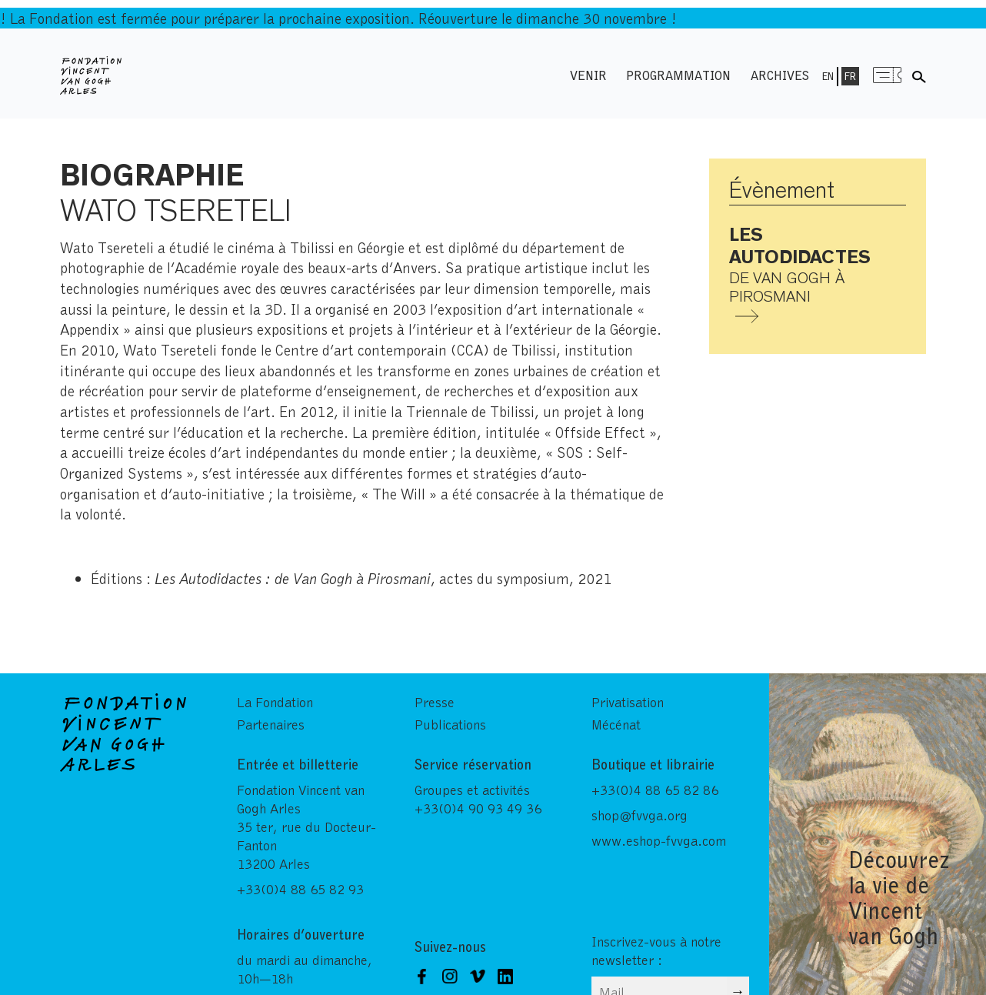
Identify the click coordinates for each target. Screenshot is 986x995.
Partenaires (271, 724)
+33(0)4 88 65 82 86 (654, 789)
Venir (588, 75)
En (828, 76)
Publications (450, 724)
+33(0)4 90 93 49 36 (478, 808)
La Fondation (275, 701)
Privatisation (627, 701)
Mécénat (616, 724)
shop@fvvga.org (639, 814)
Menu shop (887, 75)
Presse (435, 701)
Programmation (678, 75)
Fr (850, 76)
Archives (780, 75)
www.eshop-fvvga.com (658, 840)
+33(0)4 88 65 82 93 (300, 888)
